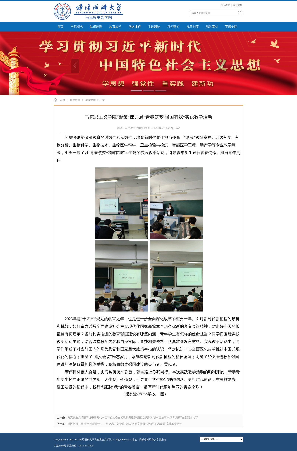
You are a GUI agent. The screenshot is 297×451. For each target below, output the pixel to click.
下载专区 (231, 26)
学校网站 (237, 5)
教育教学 (115, 26)
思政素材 (212, 26)
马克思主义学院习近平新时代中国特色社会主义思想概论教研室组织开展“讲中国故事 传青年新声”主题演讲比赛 (132, 417)
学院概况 (77, 26)
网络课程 (135, 26)
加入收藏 (225, 5)
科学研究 (173, 26)
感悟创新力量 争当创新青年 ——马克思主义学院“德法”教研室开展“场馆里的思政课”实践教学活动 (124, 423)
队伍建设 (96, 26)
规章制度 (193, 26)
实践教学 (90, 100)
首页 (60, 26)
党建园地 (154, 26)
